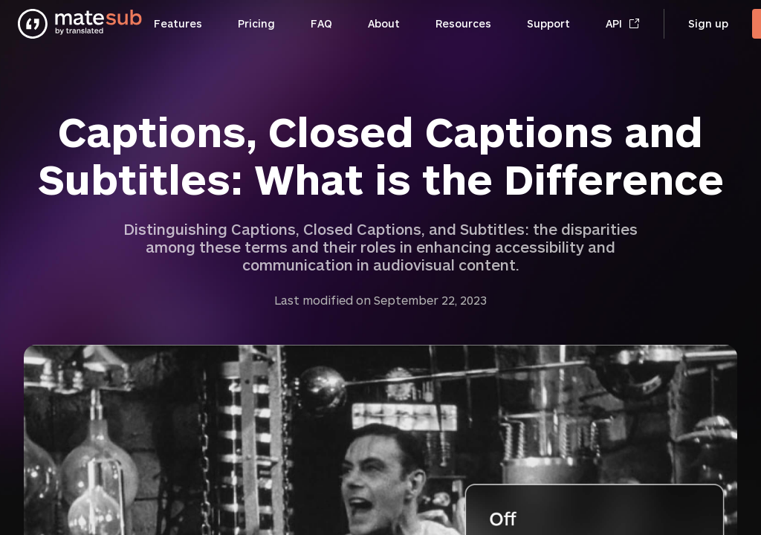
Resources (463, 23)
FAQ (321, 23)
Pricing (256, 23)
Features (178, 23)
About (384, 23)
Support (548, 23)
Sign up (708, 23)
